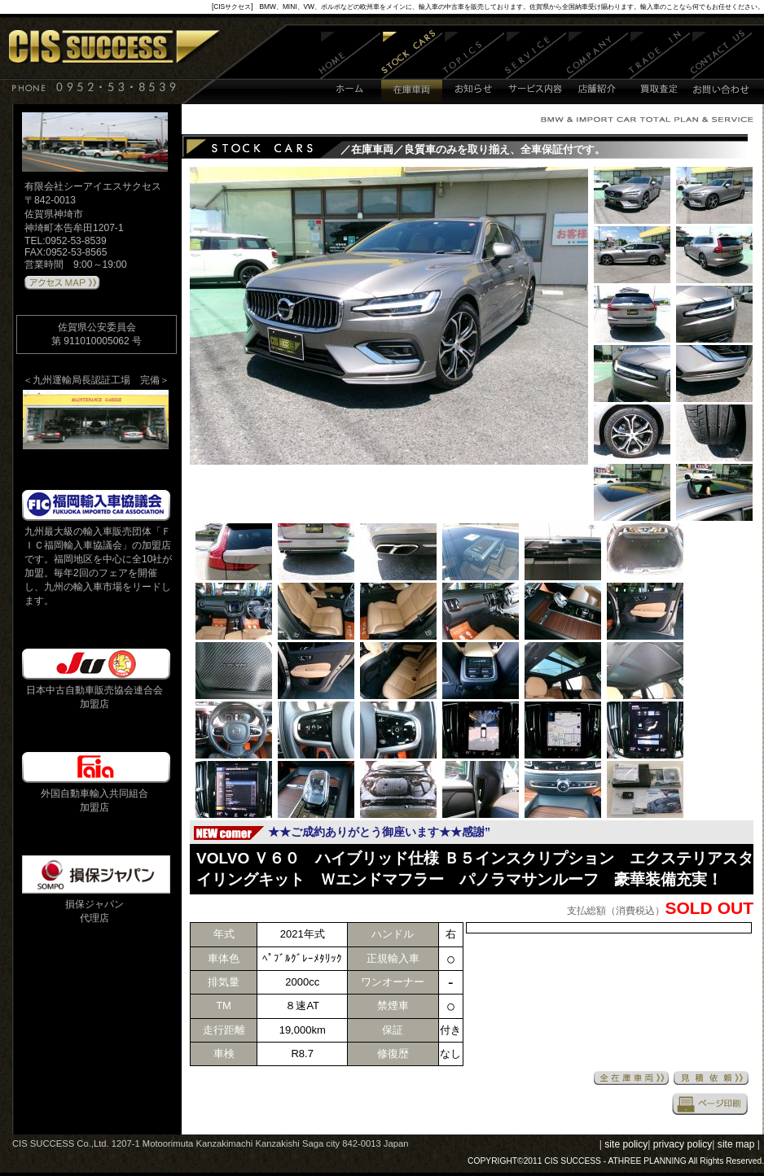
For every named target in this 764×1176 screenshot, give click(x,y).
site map (736, 1144)
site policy (626, 1144)
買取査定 (659, 67)
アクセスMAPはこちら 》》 (62, 283)
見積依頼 (711, 1078)
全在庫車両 (631, 1078)
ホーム (349, 67)
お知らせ (473, 67)
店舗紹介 (597, 67)
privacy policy (683, 1144)
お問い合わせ (721, 67)
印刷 (710, 1103)
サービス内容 (536, 67)
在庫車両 (411, 67)
